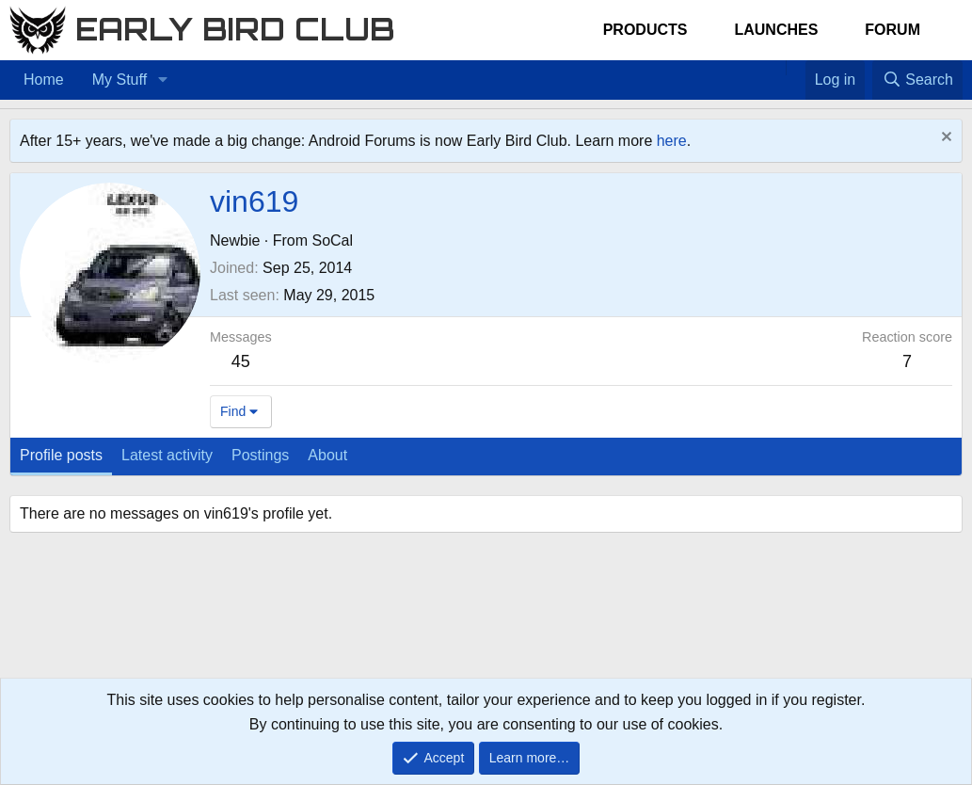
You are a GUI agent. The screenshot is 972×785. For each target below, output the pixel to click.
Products (645, 30)
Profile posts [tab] (61, 455)
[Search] (917, 80)
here (672, 141)
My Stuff (119, 80)
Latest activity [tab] (167, 455)
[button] (162, 80)
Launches (776, 30)
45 (240, 361)
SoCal (332, 240)
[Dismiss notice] (944, 139)
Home (44, 80)
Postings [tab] (260, 455)
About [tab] (327, 455)
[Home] (776, 67)
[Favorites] (795, 67)
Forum (892, 30)
